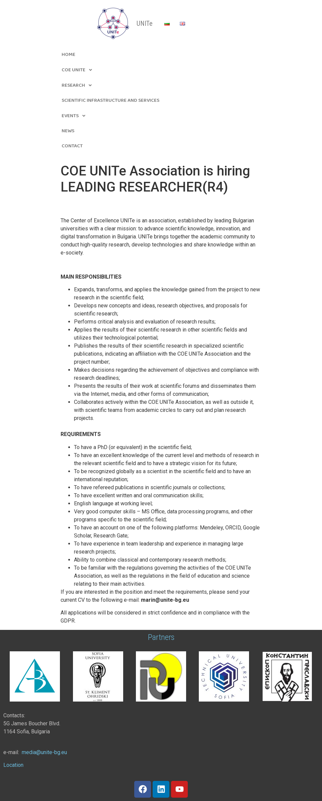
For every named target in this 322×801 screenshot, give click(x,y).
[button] (161, 70)
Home (68, 55)
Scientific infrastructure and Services (110, 100)
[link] (44, 752)
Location (13, 765)
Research (78, 85)
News (68, 131)
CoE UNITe (79, 70)
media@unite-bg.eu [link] (44, 752)
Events (75, 116)
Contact (72, 146)
